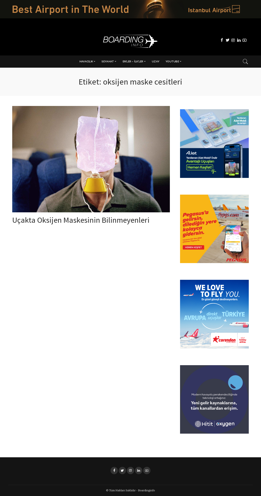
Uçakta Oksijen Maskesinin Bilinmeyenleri (84, 221)
